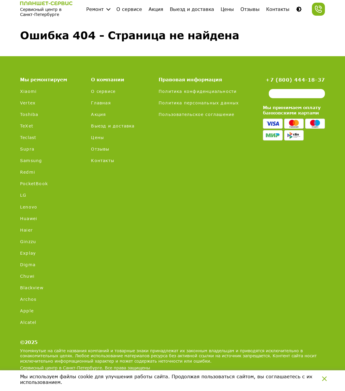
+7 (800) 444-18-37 (295, 80)
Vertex (27, 102)
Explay (28, 253)
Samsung (31, 160)
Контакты (277, 9)
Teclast (28, 137)
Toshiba (29, 114)
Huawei (28, 218)
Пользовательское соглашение (196, 114)
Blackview (31, 287)
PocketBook (34, 183)
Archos (28, 299)
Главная (100, 102)
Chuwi (27, 276)
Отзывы (250, 9)
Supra (27, 148)
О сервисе (129, 9)
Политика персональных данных (199, 102)
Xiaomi (28, 91)
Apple (27, 310)
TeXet (26, 125)
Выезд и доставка (192, 9)
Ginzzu (28, 241)
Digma (27, 264)
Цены (227, 9)
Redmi (27, 172)
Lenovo (28, 206)
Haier (26, 229)
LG (23, 195)
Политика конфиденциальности (198, 91)
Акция (156, 9)
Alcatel (28, 322)
